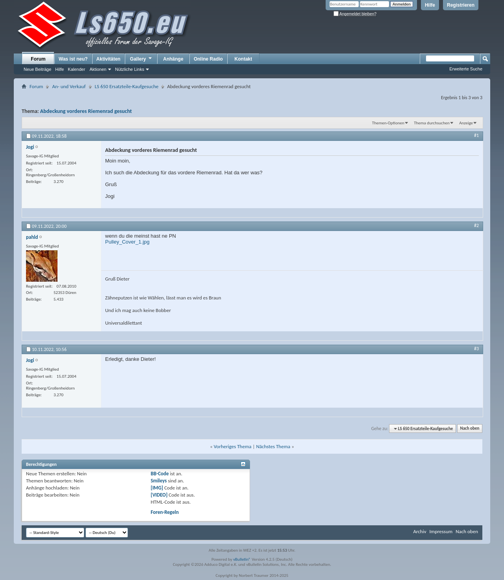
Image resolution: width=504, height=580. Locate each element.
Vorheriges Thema (233, 446)
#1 (476, 135)
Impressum (440, 531)
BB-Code (160, 474)
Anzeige (466, 123)
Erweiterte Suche (465, 68)
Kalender (76, 69)
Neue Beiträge (37, 69)
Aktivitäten (108, 59)
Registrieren (460, 5)
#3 (476, 348)
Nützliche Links (129, 69)
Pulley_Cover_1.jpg (127, 242)
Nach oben (469, 428)
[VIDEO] (159, 495)
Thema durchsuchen (432, 123)
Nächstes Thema (273, 446)
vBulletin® (242, 559)
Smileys (159, 481)
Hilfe (430, 5)
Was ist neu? (73, 59)
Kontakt (243, 59)
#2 (476, 225)
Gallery (141, 58)
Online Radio (208, 59)
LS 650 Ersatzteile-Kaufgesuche (127, 86)
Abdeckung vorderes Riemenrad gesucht (86, 111)
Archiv (419, 531)
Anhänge (173, 59)
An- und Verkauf (68, 86)
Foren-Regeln (165, 512)
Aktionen (97, 69)
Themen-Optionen (388, 123)
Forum (38, 59)
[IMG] (157, 488)
